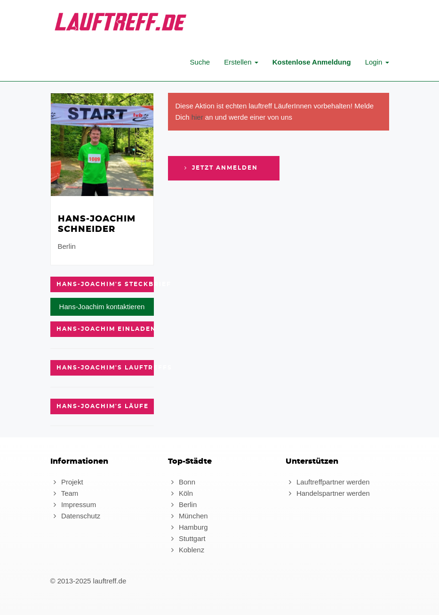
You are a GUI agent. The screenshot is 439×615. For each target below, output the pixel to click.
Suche (200, 62)
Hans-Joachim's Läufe (102, 406)
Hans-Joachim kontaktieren (102, 307)
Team (64, 493)
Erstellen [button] (241, 62)
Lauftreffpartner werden (328, 482)
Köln (180, 493)
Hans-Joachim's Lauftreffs (105, 367)
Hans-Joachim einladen (105, 329)
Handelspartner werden (328, 493)
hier (197, 117)
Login (377, 62)
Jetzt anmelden (220, 168)
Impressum (73, 504)
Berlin (182, 504)
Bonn (181, 482)
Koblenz (186, 550)
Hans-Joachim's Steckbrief (105, 284)
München (188, 516)
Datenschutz (75, 516)
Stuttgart (187, 538)
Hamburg (188, 527)
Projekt (66, 482)
